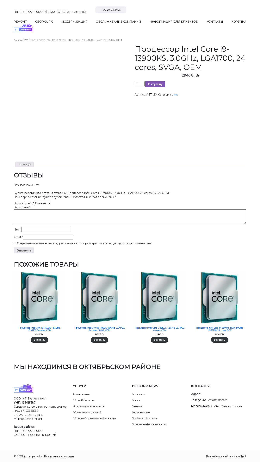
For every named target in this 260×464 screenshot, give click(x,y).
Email (18, 230)
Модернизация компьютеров (93, 407)
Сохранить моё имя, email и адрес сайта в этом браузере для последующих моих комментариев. (84, 236)
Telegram (229, 407)
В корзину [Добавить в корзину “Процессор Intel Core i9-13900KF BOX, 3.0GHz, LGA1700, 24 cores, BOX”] (220, 341)
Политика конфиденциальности (154, 425)
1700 (29, 31)
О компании (140, 395)
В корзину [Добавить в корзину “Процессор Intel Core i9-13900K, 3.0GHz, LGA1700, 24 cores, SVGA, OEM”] (99, 341)
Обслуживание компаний (90, 413)
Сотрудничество (143, 413)
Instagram (198, 411)
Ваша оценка (24, 196)
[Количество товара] (140, 75)
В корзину (155, 76)
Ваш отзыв (22, 200)
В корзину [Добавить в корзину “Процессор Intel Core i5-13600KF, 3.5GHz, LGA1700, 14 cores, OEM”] (39, 337)
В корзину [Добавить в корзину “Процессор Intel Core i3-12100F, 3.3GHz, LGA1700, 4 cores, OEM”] (159, 337)
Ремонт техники (84, 395)
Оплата (137, 401)
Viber (217, 407)
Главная (19, 31)
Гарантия (138, 407)
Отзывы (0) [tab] (25, 157)
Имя (17, 223)
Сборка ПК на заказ (87, 401)
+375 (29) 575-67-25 (227, 10)
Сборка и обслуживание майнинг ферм (100, 419)
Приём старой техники (148, 419)
